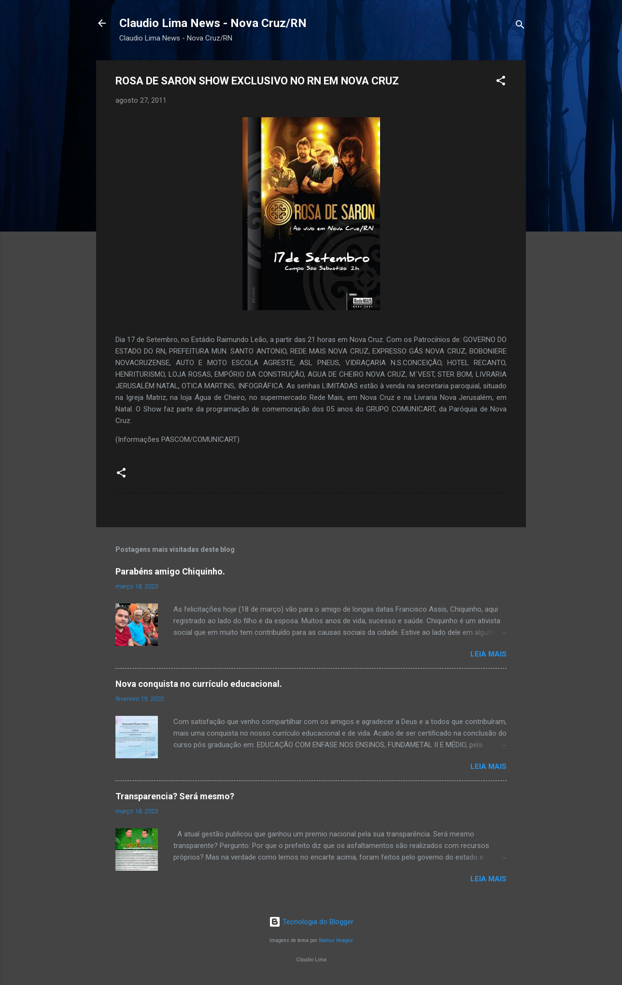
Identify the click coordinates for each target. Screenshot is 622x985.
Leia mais (488, 654)
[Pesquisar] (520, 26)
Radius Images (336, 940)
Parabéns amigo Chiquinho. (170, 571)
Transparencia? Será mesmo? (174, 796)
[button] (501, 82)
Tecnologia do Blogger (311, 921)
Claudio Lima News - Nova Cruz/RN (213, 23)
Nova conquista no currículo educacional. (198, 684)
